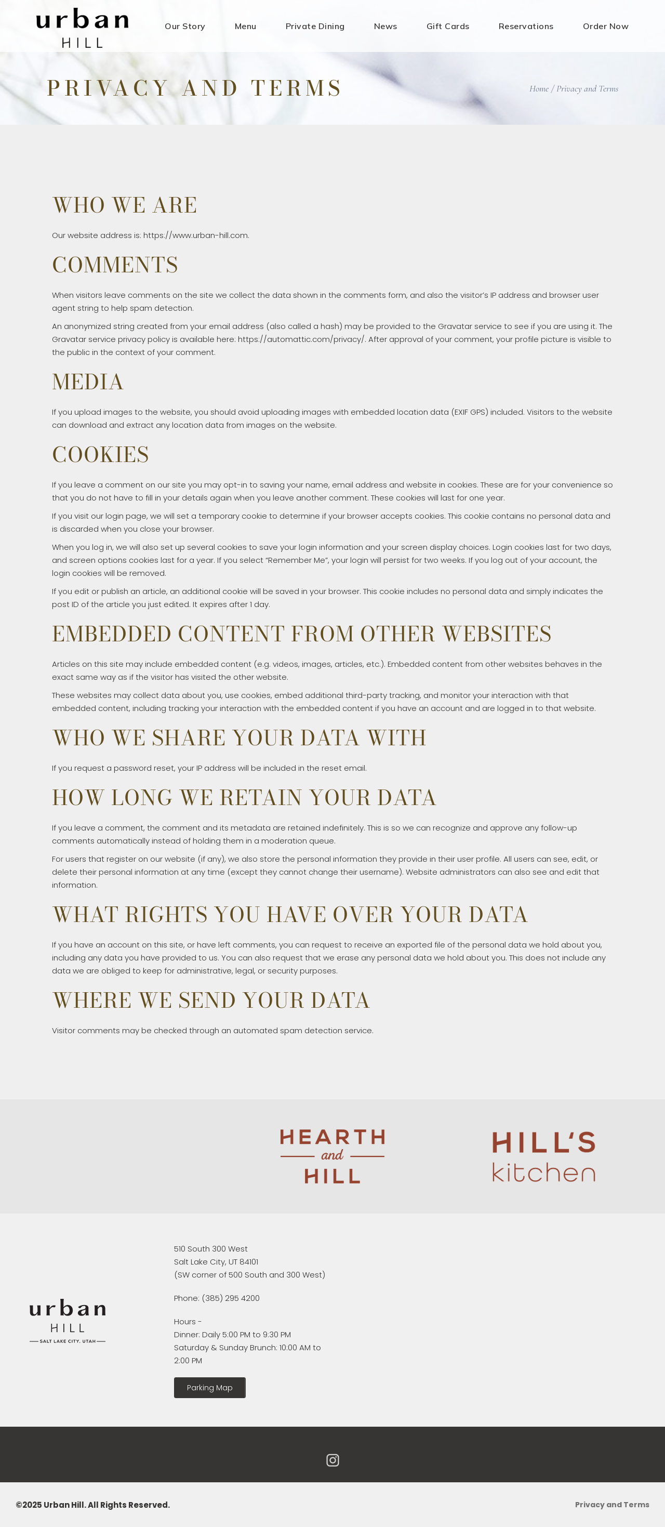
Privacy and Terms (612, 1504)
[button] (210, 1387)
